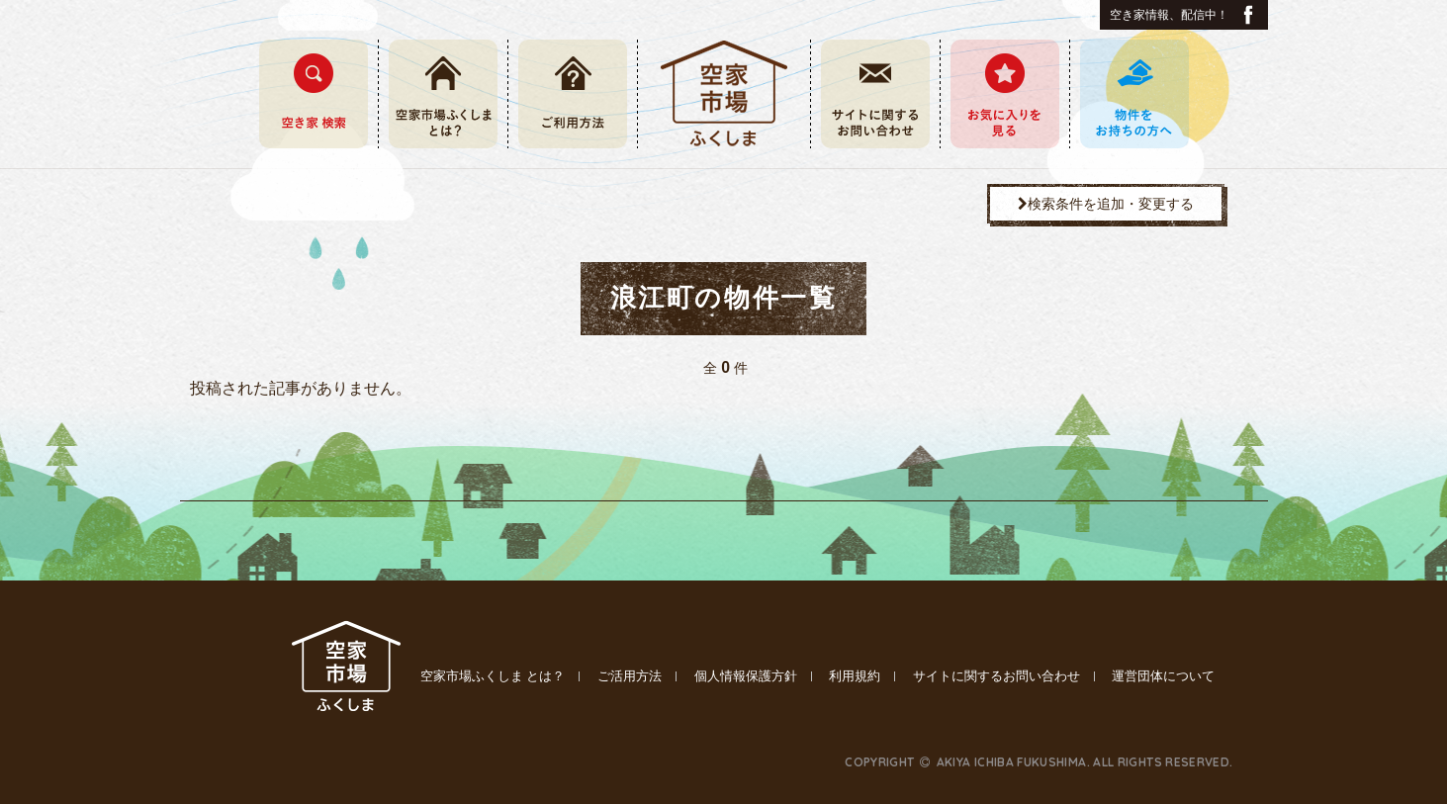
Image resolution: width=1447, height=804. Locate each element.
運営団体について (1163, 676)
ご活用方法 (629, 676)
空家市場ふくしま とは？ (493, 676)
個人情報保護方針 (745, 676)
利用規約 (854, 676)
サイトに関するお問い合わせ (996, 676)
